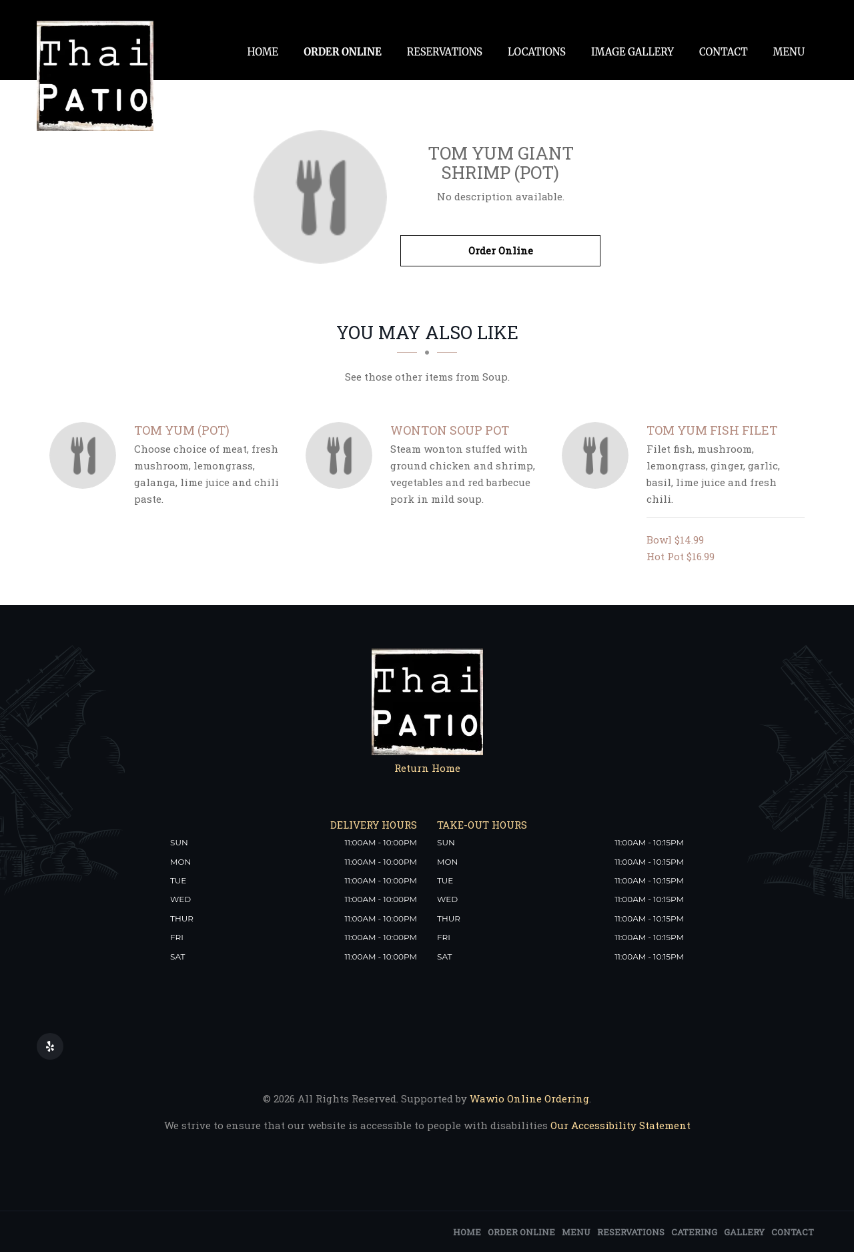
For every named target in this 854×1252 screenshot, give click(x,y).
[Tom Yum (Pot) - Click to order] (86, 455)
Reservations (444, 51)
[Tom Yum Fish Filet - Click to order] (598, 455)
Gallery (744, 1232)
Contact (723, 51)
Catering (694, 1232)
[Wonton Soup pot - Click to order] (342, 455)
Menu (789, 51)
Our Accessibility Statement (619, 1125)
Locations (537, 51)
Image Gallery (632, 51)
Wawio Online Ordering (529, 1098)
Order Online (343, 51)
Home (262, 51)
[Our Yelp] (50, 1046)
